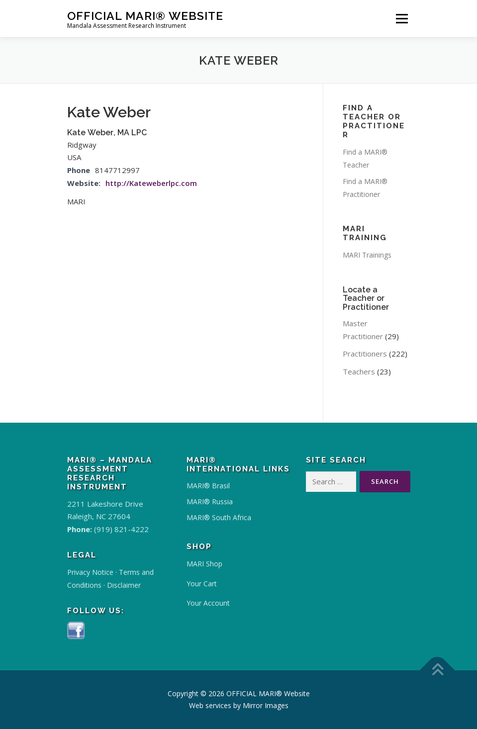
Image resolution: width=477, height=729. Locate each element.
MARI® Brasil (208, 485)
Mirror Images (265, 705)
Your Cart (202, 583)
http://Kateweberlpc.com (151, 183)
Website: (83, 183)
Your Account (208, 603)
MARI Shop (204, 563)
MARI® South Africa (219, 517)
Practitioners (365, 354)
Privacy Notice (90, 572)
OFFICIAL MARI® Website (145, 15)
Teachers (359, 371)
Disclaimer (124, 585)
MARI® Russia (210, 501)
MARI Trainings (367, 255)
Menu (401, 18)
